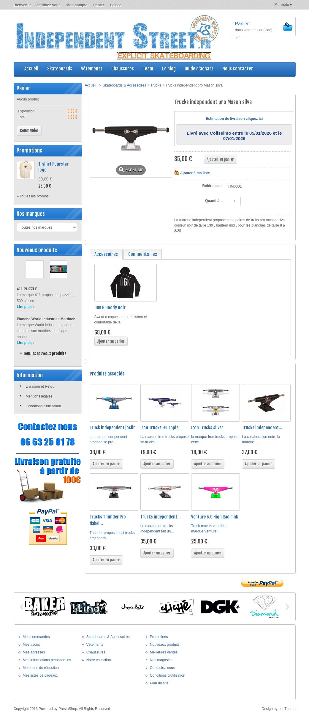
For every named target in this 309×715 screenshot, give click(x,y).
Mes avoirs (31, 644)
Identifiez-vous (48, 5)
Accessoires (106, 254)
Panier (98, 5)
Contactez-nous (162, 668)
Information (30, 375)
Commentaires (142, 254)
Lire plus (24, 307)
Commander (29, 130)
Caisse (116, 5)
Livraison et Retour (41, 386)
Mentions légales (39, 396)
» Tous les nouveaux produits (43, 353)
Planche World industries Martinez (46, 319)
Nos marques (31, 213)
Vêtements (94, 644)
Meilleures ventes (164, 652)
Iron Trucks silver (207, 427)
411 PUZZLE (27, 289)
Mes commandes (36, 637)
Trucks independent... (262, 427)
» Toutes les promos (33, 196)
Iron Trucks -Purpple (159, 427)
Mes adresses (34, 652)
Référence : (212, 186)
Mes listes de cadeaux (40, 675)
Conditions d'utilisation (43, 406)
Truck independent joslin (113, 427)
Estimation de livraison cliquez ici (234, 119)
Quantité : (213, 201)
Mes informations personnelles (47, 660)
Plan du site (159, 683)
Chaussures (95, 652)
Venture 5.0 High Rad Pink (214, 517)
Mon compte (77, 5)
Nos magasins (161, 660)
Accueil (90, 85)
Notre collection (98, 660)
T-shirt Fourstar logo (53, 167)
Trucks (155, 85)
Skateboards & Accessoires (124, 85)
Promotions (29, 150)
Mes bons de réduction (41, 668)
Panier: (242, 23)
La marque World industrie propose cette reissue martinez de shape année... (44, 331)
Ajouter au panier (111, 341)
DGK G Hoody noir (110, 307)
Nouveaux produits (37, 250)
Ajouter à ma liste (195, 173)
